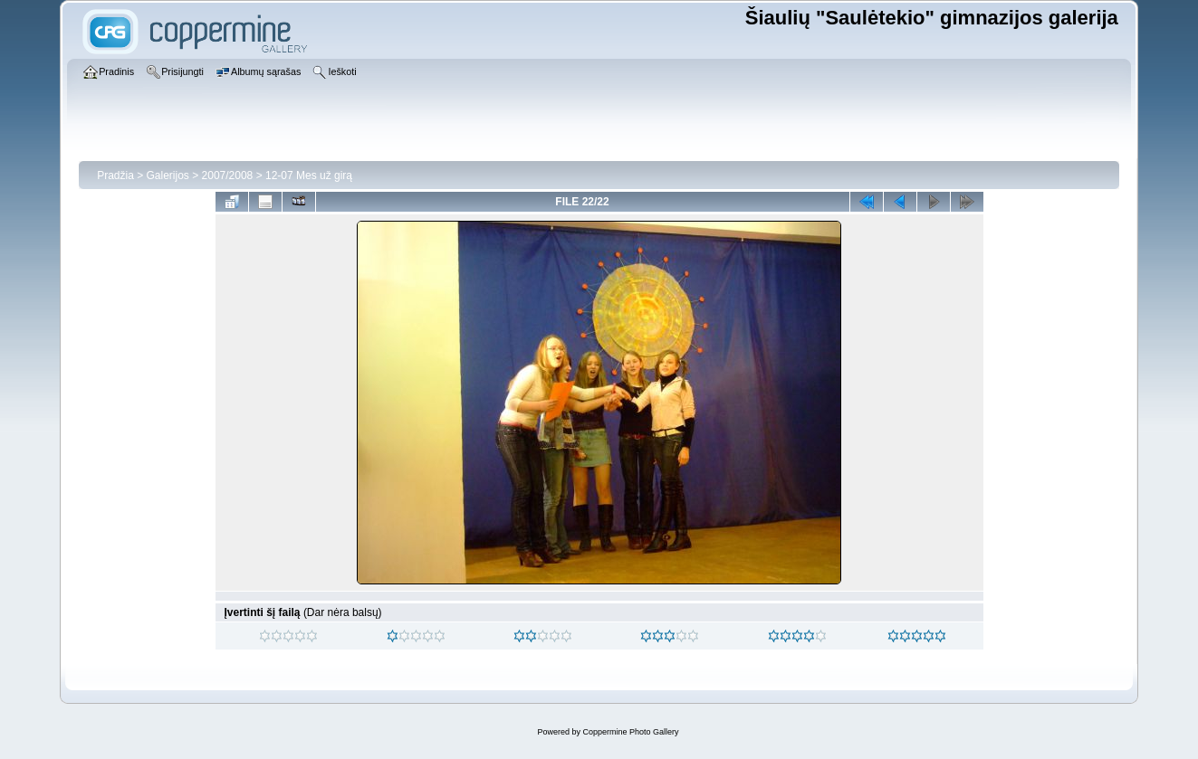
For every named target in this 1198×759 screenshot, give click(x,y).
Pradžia (115, 175)
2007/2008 (228, 175)
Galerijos (168, 175)
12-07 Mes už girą (308, 175)
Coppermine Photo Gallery (630, 731)
